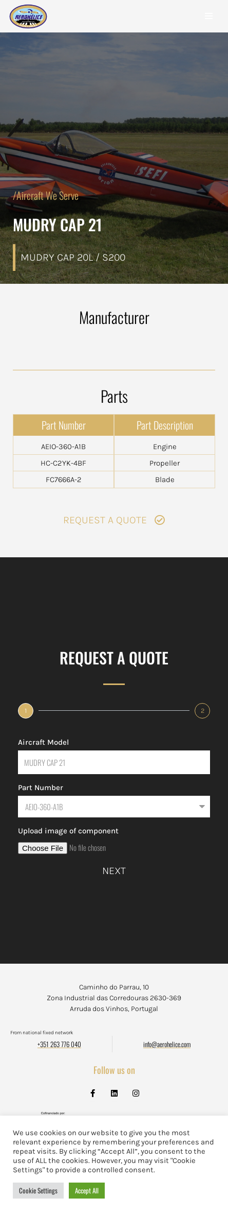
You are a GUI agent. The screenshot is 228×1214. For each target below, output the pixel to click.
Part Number (40, 787)
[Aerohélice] (28, 26)
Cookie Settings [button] (38, 1190)
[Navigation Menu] (208, 16)
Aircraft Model (43, 742)
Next (114, 871)
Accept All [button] (87, 1190)
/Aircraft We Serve (46, 195)
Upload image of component (68, 830)
